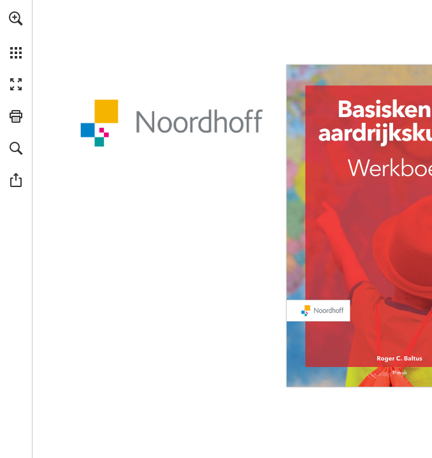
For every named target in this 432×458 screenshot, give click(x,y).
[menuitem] (16, 35)
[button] (16, 18)
